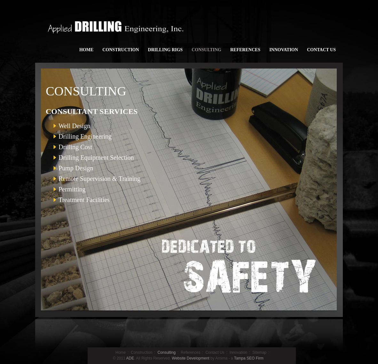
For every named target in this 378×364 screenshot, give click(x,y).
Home (120, 352)
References (190, 352)
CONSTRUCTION (120, 49)
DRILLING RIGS (165, 49)
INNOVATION (283, 49)
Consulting (166, 352)
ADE (130, 358)
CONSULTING (206, 49)
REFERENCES (245, 49)
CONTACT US (321, 49)
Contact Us (214, 352)
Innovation (238, 352)
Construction (141, 352)
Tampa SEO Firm (249, 358)
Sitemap (259, 352)
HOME (86, 49)
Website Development (190, 358)
